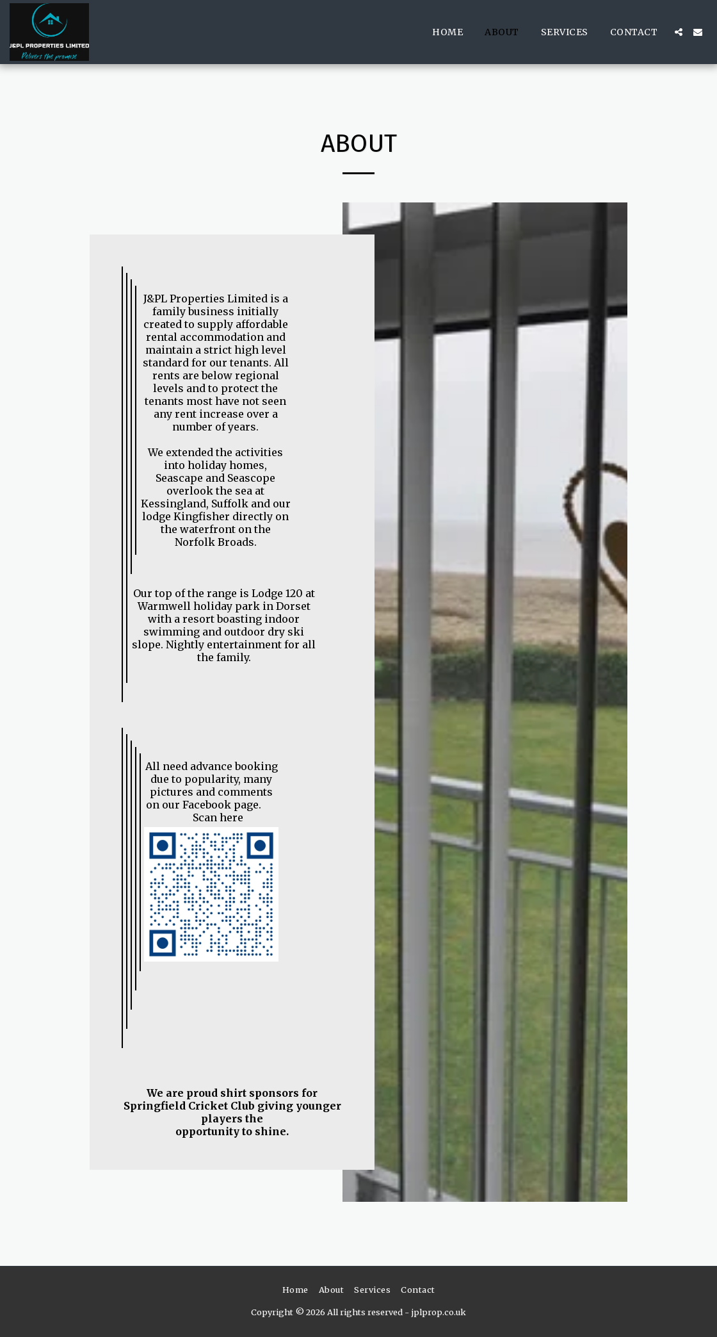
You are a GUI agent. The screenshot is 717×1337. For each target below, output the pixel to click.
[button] (679, 32)
